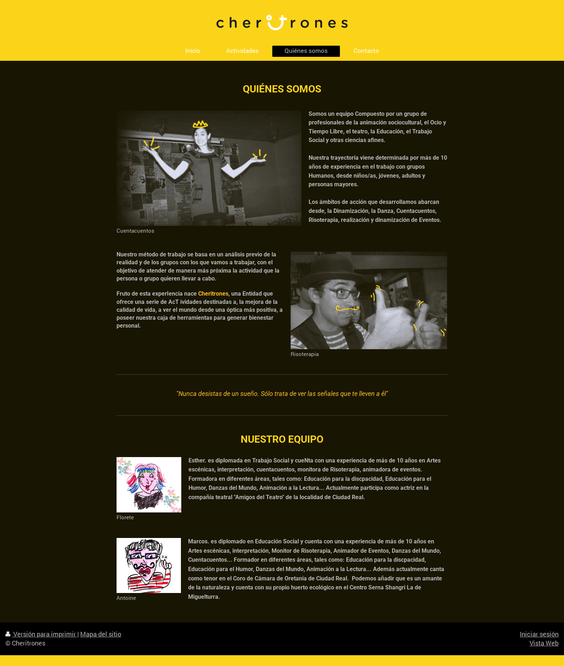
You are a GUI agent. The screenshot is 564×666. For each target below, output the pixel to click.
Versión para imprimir (41, 634)
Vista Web (544, 643)
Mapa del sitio (100, 634)
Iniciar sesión (539, 634)
